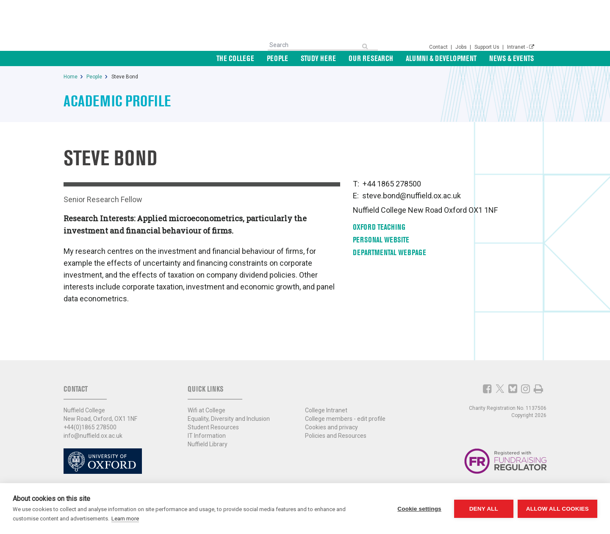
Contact (439, 47)
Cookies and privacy (331, 427)
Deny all (483, 509)
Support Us (487, 47)
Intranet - (520, 47)
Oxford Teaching (379, 226)
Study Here (318, 58)
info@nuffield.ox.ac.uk (93, 435)
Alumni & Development (441, 58)
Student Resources (213, 427)
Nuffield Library (207, 444)
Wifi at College (206, 410)
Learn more (125, 518)
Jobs (461, 47)
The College (235, 58)
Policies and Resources (335, 435)
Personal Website (381, 239)
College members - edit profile (345, 418)
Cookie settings (419, 509)
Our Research (371, 58)
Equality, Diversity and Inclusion (229, 418)
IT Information (207, 435)
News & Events (511, 58)
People (277, 58)
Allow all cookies (557, 509)
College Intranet (326, 410)
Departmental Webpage (389, 252)
